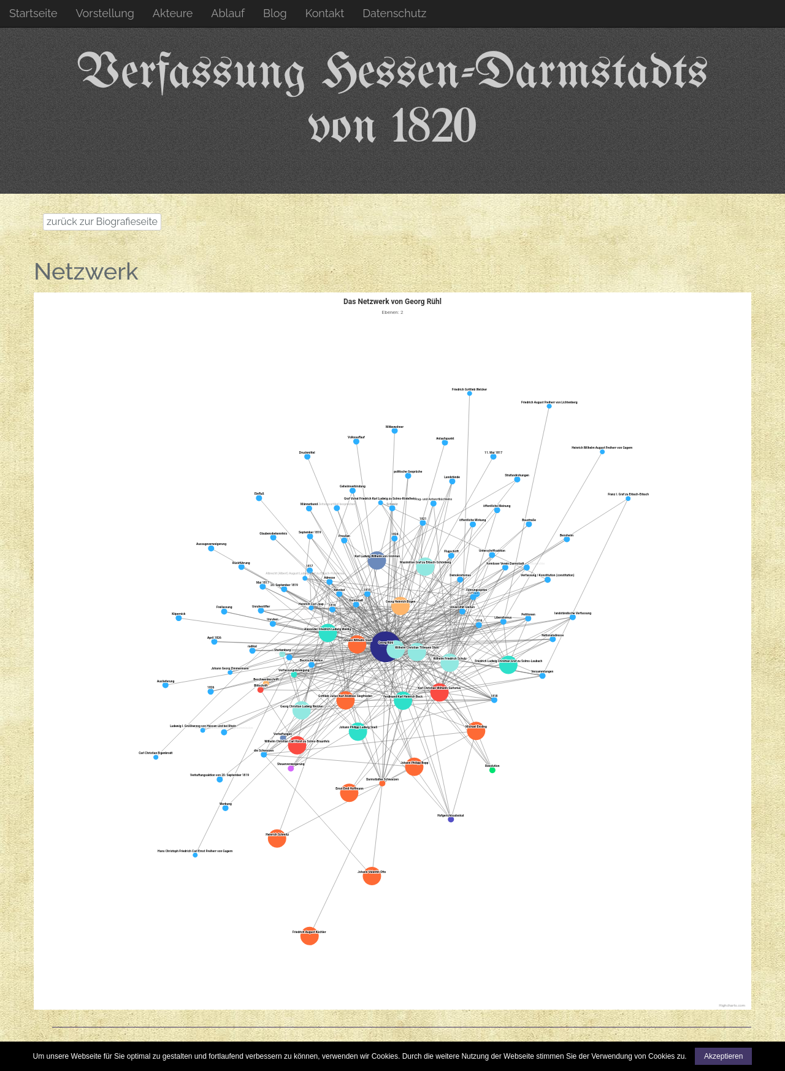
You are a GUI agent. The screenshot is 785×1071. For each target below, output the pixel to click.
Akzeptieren (723, 1056)
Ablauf (228, 13)
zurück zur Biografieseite (102, 221)
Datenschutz (394, 13)
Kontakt (325, 13)
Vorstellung (105, 13)
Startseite (33, 13)
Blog (275, 13)
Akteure (173, 13)
